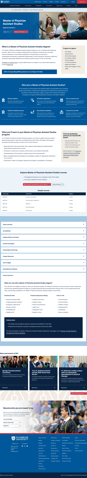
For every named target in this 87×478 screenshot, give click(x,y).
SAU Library (65, 455)
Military (64, 445)
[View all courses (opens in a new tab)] (58, 184)
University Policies (79, 450)
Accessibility (65, 440)
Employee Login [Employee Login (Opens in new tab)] (54, 455)
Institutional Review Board (81, 443)
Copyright (70, 475)
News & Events (65, 448)
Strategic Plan (54, 458)
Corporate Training (66, 461)
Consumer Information (80, 440)
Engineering (41, 450)
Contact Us (63, 1)
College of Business (55, 461)
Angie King (10, 64)
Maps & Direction (55, 450)
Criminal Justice (42, 445)
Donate (57, 1)
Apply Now (82, 1)
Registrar (64, 453)
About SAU (59, 5)
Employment (54, 448)
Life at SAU (49, 5)
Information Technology (43, 458)
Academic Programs (15, 5)
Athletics (51, 1)
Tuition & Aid (28, 5)
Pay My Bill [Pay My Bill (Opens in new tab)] (53, 453)
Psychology (41, 466)
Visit (76, 5)
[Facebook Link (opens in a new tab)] (22, 446)
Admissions (39, 5)
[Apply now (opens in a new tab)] (7, 31)
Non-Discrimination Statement (80, 475)
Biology (40, 440)
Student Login (38, 1)
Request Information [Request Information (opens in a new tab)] (8, 422)
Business (40, 443)
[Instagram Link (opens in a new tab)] (25, 447)
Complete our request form (9, 62)
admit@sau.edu (14, 451)
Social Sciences (41, 468)
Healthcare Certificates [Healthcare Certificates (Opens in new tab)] (67, 443)
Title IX (76, 448)
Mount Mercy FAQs (66, 458)
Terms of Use (64, 475)
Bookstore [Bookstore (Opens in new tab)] (53, 443)
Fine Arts (45, 1)
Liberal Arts (41, 461)
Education (40, 448)
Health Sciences (42, 455)
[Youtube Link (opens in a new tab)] (27, 446)
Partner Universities (66, 450)
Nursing (40, 463)
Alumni (69, 5)
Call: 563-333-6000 (7, 419)
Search (73, 1)
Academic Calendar (55, 440)
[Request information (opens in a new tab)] (21, 31)
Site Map (77, 445)
